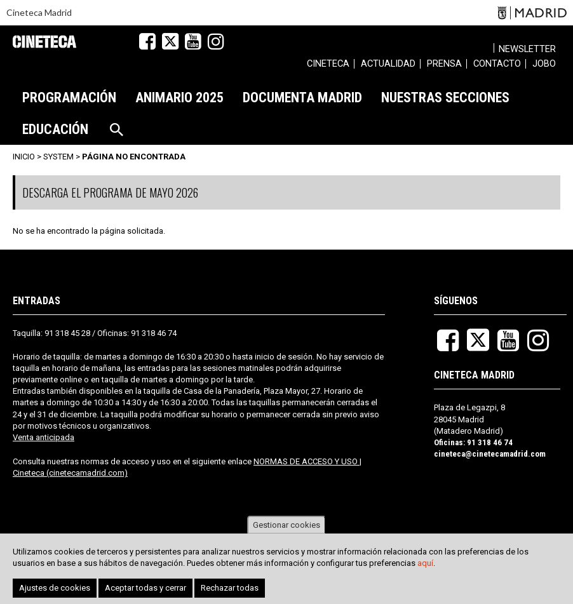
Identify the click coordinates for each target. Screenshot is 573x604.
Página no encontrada (133, 156)
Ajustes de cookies (54, 588)
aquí (425, 563)
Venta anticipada (43, 437)
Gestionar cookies (286, 525)
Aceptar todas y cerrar (145, 588)
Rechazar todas (230, 588)
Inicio (24, 156)
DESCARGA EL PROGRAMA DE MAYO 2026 (110, 192)
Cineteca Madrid (39, 12)
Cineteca (44, 41)
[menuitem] (328, 65)
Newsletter (527, 49)
